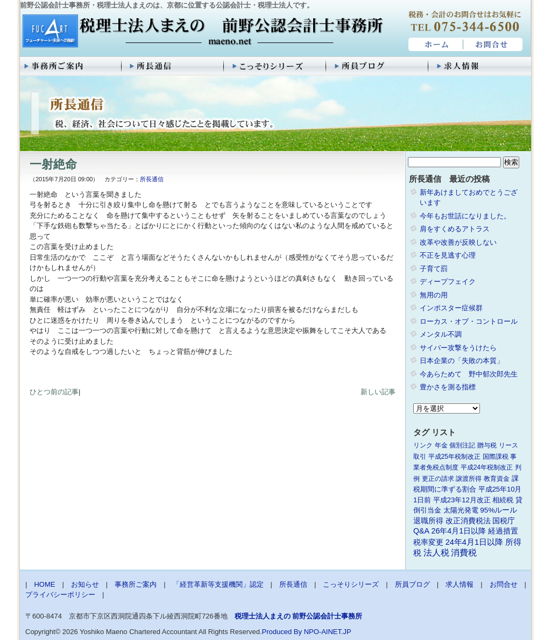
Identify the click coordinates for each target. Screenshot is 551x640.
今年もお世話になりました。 (465, 216)
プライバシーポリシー (60, 595)
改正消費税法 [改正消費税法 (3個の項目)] (468, 521)
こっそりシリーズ (275, 66)
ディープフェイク (448, 282)
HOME (434, 45)
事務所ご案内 (71, 66)
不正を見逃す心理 (448, 255)
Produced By (282, 632)
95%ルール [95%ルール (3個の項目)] (498, 510)
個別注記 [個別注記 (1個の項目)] (462, 445)
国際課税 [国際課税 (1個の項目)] (495, 456)
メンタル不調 (441, 334)
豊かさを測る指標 (448, 387)
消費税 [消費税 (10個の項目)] (464, 552)
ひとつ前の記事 (54, 392)
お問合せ (493, 45)
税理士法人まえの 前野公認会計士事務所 (201, 31)
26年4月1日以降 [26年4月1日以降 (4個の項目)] (459, 531)
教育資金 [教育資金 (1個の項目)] (497, 478)
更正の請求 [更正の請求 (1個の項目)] (438, 478)
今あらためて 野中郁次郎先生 (469, 374)
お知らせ (85, 584)
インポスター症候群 (451, 308)
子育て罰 (434, 269)
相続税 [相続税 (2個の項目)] (502, 500)
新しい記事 (378, 392)
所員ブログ (378, 66)
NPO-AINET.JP (327, 632)
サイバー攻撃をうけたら (458, 348)
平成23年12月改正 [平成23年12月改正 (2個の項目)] (462, 500)
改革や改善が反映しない (458, 242)
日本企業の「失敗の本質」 (462, 361)
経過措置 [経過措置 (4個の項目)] (503, 531)
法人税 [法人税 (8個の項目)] (436, 552)
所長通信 (173, 66)
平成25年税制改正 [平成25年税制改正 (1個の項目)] (454, 456)
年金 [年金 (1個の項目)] (441, 445)
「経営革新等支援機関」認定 (218, 584)
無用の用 (434, 295)
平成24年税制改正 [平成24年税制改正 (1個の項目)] (487, 467)
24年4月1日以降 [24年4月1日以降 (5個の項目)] (474, 542)
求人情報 (480, 66)
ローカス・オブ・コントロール (469, 321)
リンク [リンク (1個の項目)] (423, 445)
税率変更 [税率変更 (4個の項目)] (428, 542)
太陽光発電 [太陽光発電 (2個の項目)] (460, 510)
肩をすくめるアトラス (455, 229)
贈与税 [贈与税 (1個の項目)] (487, 445)
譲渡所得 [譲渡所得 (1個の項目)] (469, 478)
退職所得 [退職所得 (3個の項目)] (428, 521)
